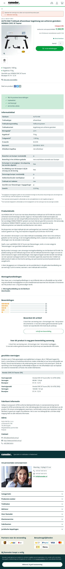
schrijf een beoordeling (43, 331)
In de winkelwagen (51, 49)
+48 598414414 (8, 443)
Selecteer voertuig (11, 14)
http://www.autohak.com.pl (12, 441)
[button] (56, 3)
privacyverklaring (40, 559)
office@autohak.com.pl (11, 438)
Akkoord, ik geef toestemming (32, 564)
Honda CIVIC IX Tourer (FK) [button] (12, 373)
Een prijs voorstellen (10, 80)
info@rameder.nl (41, 476)
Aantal (54, 43)
